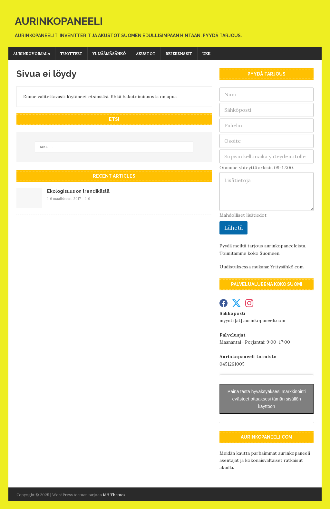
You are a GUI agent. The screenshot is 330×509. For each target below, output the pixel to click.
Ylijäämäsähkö (109, 53)
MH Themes (114, 494)
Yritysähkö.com (287, 267)
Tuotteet (71, 53)
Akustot (146, 53)
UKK (206, 53)
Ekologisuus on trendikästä (78, 191)
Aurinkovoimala (31, 53)
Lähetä (233, 227)
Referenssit (179, 53)
